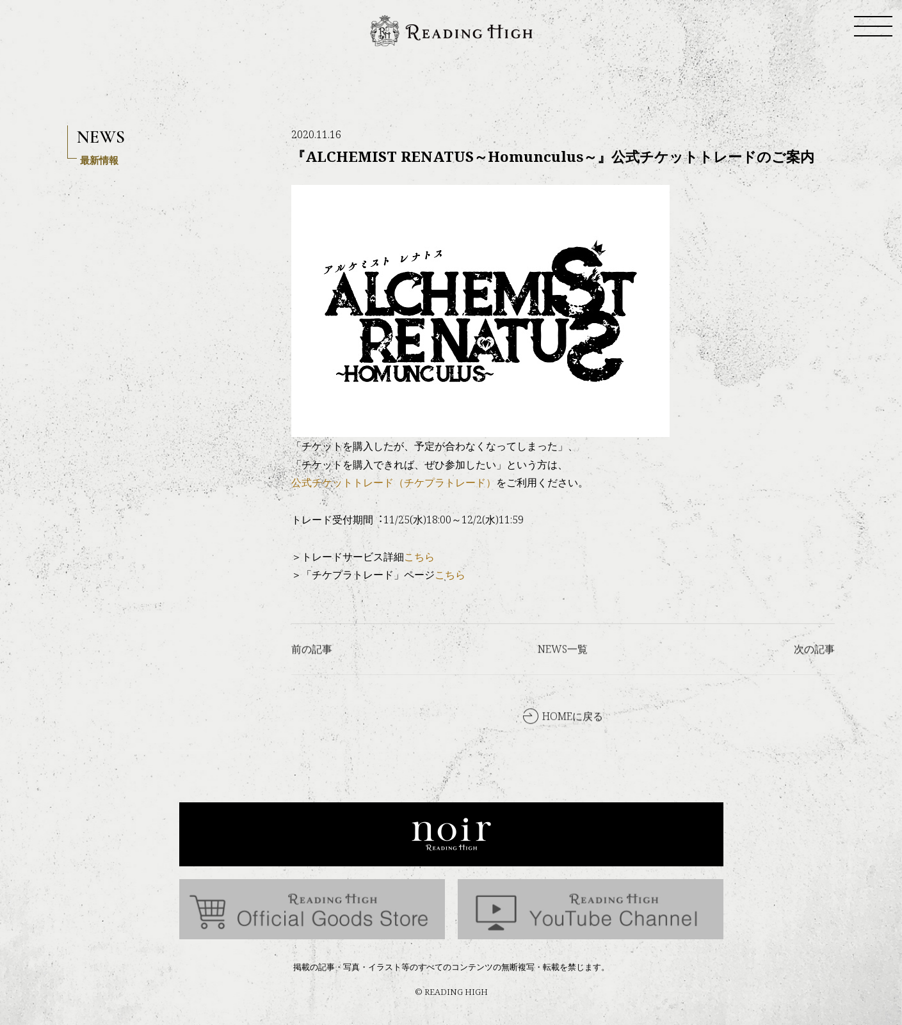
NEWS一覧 (563, 670)
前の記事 (311, 670)
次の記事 (814, 670)
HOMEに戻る (572, 738)
